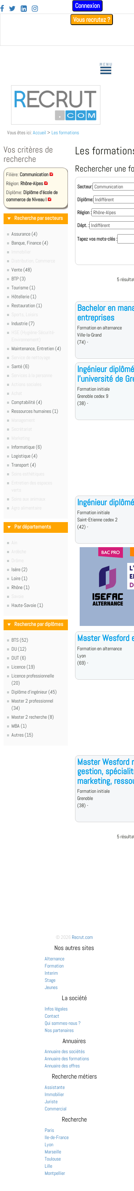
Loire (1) (19, 578)
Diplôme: (85, 199)
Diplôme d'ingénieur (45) (34, 692)
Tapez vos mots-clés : (97, 239)
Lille (48, 1166)
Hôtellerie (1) (23, 296)
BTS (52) (19, 640)
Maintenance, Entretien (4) (36, 348)
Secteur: (85, 186)
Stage (50, 980)
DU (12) (18, 649)
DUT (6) (18, 658)
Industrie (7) (23, 323)
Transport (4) (23, 465)
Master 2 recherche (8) (32, 717)
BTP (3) (18, 278)
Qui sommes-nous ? (63, 1023)
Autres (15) (22, 735)
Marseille (53, 1151)
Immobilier (54, 1094)
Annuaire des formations (67, 1058)
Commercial (55, 1108)
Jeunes (51, 987)
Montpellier (55, 1173)
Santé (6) (20, 366)
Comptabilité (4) (26, 402)
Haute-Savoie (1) (27, 605)
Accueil (39, 132)
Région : (84, 212)
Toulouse (53, 1159)
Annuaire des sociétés (65, 1051)
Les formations (65, 132)
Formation (54, 966)
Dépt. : (83, 225)
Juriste (51, 1101)
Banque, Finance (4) (29, 243)
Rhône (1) (20, 587)
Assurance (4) (24, 234)
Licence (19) (23, 667)
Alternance (54, 958)
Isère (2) (19, 569)
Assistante (55, 1087)
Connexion (87, 5)
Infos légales (56, 1009)
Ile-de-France (57, 1137)
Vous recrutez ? (91, 19)
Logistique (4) (24, 456)
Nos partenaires (59, 1030)
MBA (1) (19, 726)
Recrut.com (82, 937)
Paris (49, 1130)
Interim (51, 973)
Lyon (49, 1144)
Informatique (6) (26, 447)
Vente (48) (21, 269)
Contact (52, 1016)
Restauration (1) (26, 305)
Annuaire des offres (62, 1065)
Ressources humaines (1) (34, 411)
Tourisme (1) (23, 287)
